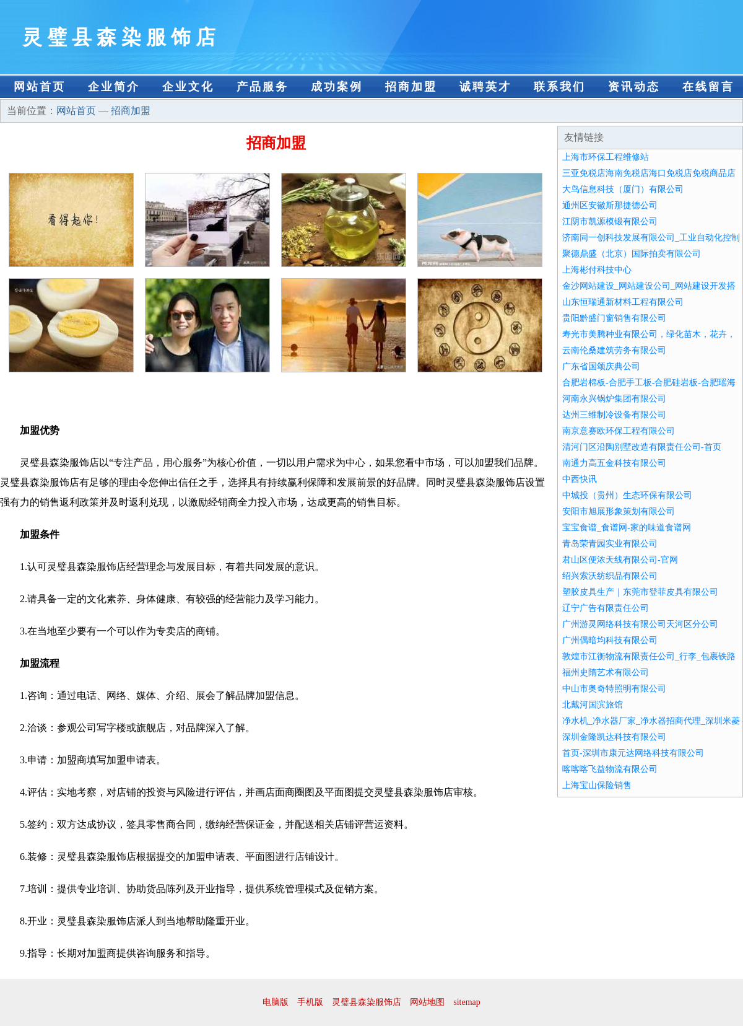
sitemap (466, 1002)
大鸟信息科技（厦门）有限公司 (623, 189)
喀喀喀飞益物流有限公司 (610, 769)
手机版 (310, 1002)
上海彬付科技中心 (597, 269)
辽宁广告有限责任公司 (605, 608)
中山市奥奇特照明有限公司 (614, 688)
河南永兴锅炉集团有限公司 (614, 398)
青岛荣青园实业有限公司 (610, 543)
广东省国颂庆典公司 (601, 366)
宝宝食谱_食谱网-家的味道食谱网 (626, 527)
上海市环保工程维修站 (605, 157)
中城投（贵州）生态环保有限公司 (627, 495)
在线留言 (708, 87)
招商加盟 (411, 87)
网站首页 (40, 87)
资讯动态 (634, 87)
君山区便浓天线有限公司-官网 (620, 559)
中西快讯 (579, 479)
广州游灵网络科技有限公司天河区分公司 (640, 624)
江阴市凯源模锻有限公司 (610, 221)
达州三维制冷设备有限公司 (614, 414)
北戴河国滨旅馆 (592, 704)
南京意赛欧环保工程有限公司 (618, 431)
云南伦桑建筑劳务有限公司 (614, 350)
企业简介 (114, 87)
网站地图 (427, 1002)
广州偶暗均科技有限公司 (610, 640)
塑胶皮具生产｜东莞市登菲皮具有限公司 (640, 592)
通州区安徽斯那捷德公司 (610, 205)
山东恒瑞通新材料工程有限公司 (623, 302)
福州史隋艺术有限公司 (605, 672)
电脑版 (276, 1002)
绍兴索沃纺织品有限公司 (610, 576)
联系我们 (560, 87)
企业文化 (188, 87)
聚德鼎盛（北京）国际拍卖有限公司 (631, 253)
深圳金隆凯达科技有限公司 (614, 737)
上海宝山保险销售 (597, 785)
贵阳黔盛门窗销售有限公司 (614, 318)
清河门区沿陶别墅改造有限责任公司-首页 (641, 447)
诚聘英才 (485, 87)
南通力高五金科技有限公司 (614, 463)
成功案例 (337, 87)
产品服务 (263, 87)
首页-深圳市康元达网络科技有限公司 (633, 753)
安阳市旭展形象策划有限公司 (618, 511)
